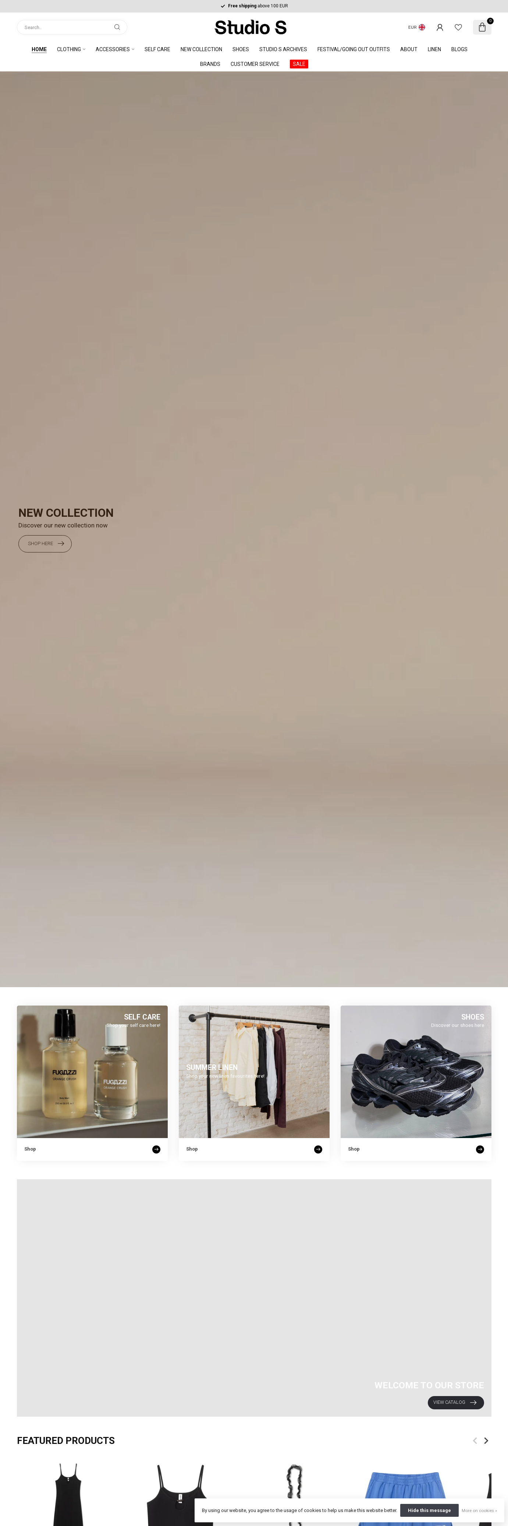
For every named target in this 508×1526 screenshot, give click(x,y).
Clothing (69, 49)
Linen (434, 49)
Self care (157, 49)
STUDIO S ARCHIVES (283, 49)
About (409, 49)
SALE (299, 64)
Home (39, 49)
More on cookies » (479, 1510)
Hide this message (429, 1510)
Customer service (255, 64)
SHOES (240, 49)
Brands (210, 64)
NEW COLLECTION (201, 49)
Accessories (113, 49)
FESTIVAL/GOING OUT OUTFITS (353, 49)
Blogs (459, 49)
